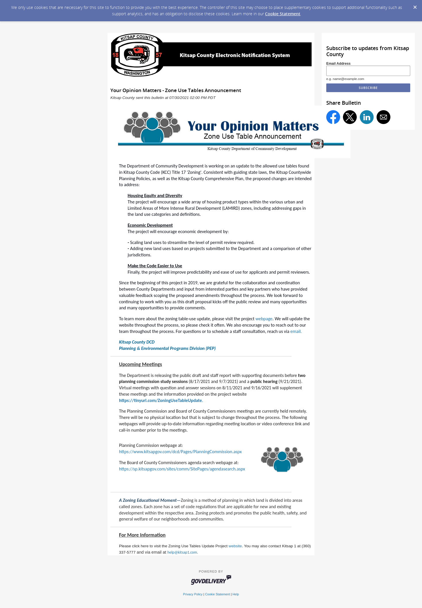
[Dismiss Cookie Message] (415, 5)
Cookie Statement (282, 13)
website (235, 546)
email (295, 331)
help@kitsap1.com (182, 552)
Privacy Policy (193, 594)
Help (236, 594)
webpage (264, 318)
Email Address (338, 64)
